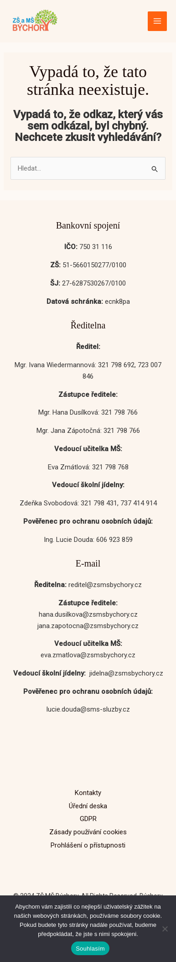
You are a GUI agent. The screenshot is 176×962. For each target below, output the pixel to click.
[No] (164, 928)
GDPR (88, 819)
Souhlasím (90, 948)
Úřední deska (88, 806)
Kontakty (88, 793)
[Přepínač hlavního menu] (157, 21)
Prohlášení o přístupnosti (88, 845)
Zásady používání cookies (88, 832)
